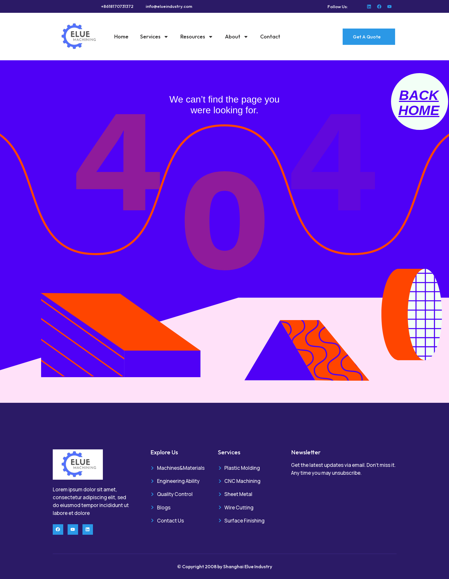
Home (121, 36)
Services (154, 36)
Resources (196, 36)
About (237, 36)
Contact (270, 36)
